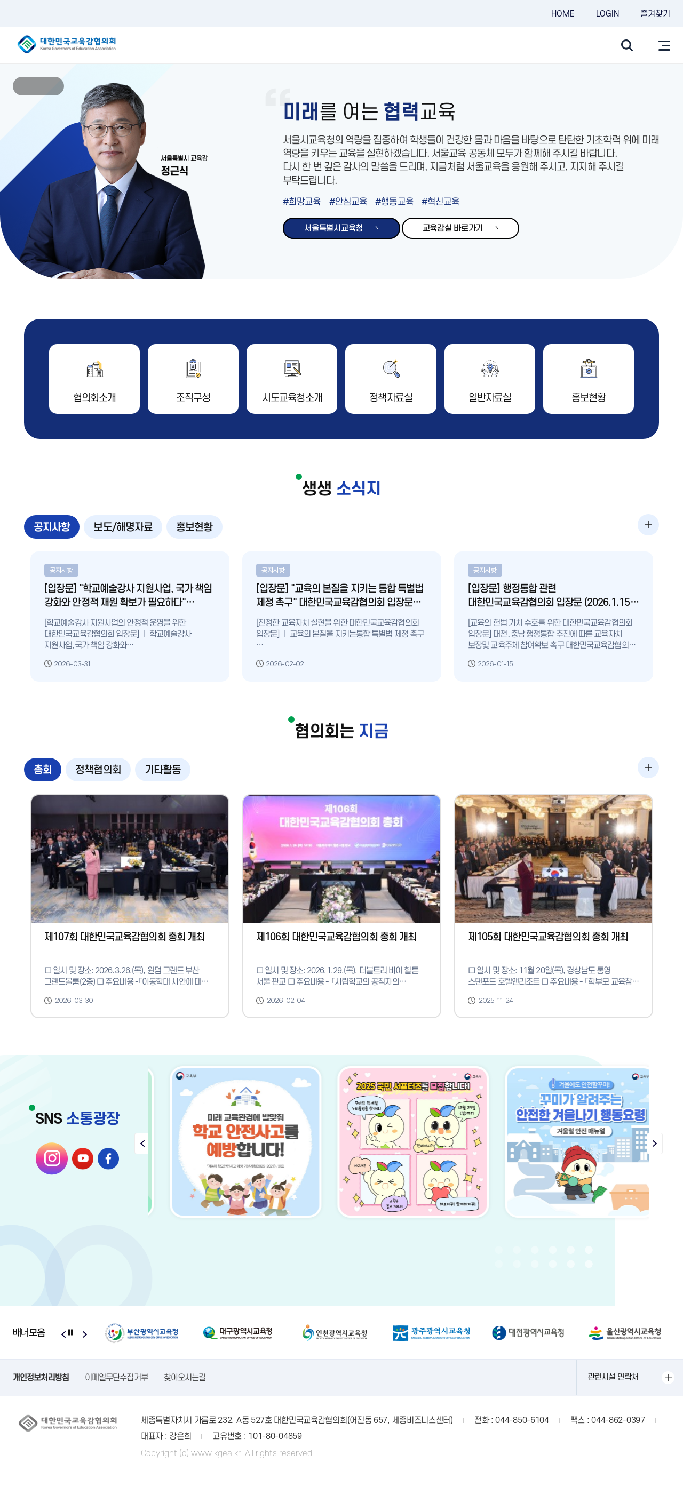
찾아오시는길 (185, 1390)
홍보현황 (194, 528)
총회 (43, 776)
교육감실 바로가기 (461, 228)
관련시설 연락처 (612, 1390)
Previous (23, 86)
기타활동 (163, 776)
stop (38, 86)
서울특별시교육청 (341, 228)
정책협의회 (98, 776)
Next (53, 86)
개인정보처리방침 (41, 1390)
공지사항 (52, 528)
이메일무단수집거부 (116, 1390)
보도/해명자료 (123, 528)
